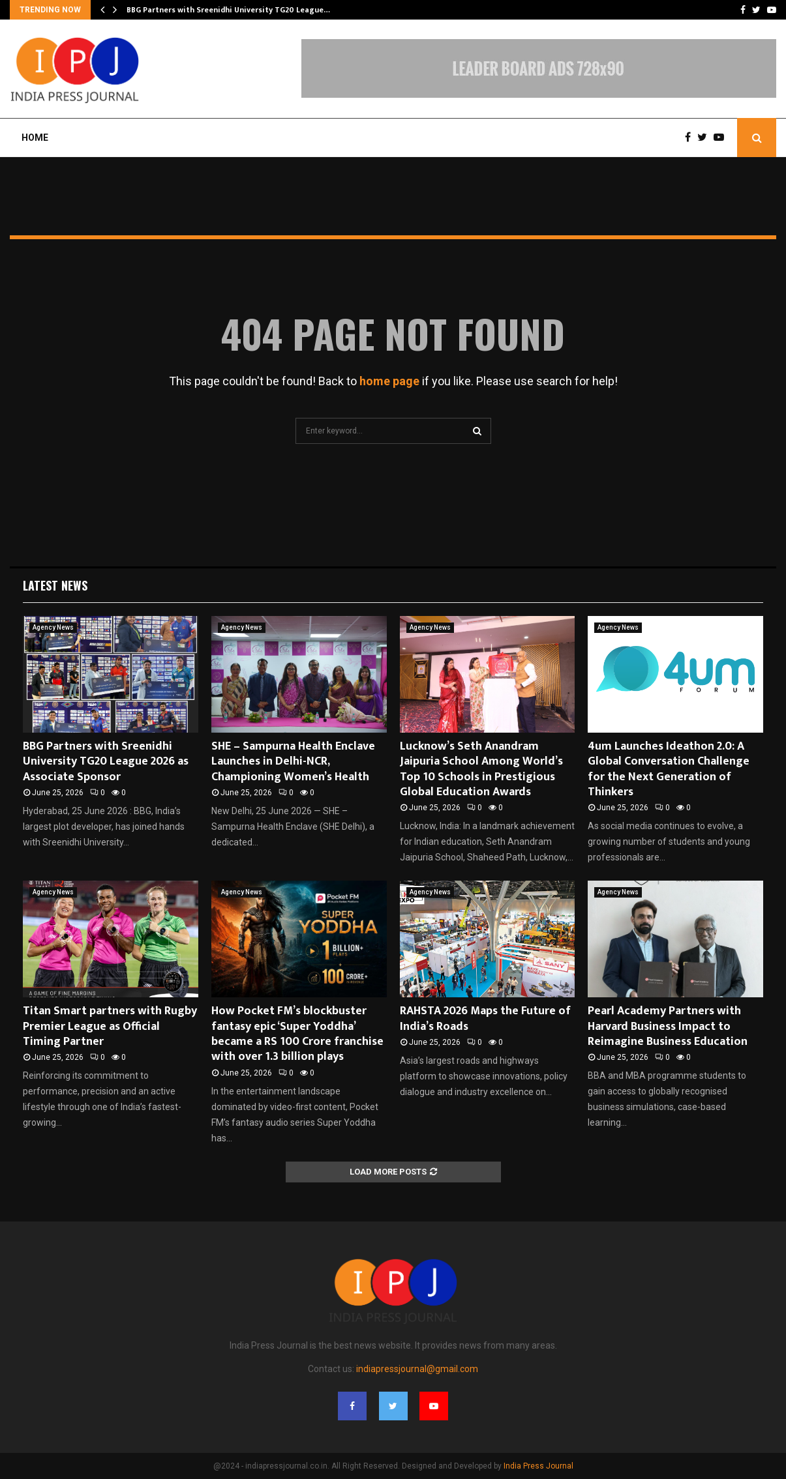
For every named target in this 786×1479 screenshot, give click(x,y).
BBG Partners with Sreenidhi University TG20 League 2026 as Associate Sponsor (106, 762)
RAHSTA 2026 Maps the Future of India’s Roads (485, 1018)
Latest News (55, 585)
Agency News (53, 627)
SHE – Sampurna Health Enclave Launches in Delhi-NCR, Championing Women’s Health (293, 762)
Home (35, 137)
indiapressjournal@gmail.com (417, 1369)
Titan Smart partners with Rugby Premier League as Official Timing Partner (110, 1026)
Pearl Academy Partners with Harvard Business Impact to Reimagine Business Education (668, 1026)
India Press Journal (538, 1466)
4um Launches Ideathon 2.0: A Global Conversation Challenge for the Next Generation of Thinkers (668, 769)
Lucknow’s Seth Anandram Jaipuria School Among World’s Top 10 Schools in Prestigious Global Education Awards (481, 769)
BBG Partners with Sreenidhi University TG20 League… (228, 9)
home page (389, 381)
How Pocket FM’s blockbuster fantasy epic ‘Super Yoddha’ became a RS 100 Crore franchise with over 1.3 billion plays (297, 1033)
